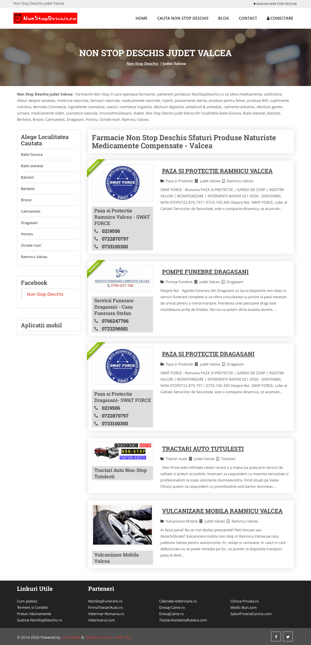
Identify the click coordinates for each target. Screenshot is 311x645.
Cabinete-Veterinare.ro (178, 601)
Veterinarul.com (101, 620)
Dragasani (29, 223)
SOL (128, 637)
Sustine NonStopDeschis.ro (39, 620)
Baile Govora (32, 154)
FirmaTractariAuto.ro (105, 607)
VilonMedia (70, 637)
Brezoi (26, 200)
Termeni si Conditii (32, 607)
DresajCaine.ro (171, 613)
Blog (223, 18)
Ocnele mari (31, 246)
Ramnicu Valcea (34, 257)
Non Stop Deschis (142, 63)
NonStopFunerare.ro (105, 601)
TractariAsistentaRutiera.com (183, 620)
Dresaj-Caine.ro (172, 607)
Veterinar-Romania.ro (106, 613)
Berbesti (28, 188)
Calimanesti (30, 211)
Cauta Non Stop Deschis (182, 18)
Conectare (280, 18)
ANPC (119, 637)
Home (141, 18)
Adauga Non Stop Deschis (275, 4)
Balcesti (27, 177)
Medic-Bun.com (243, 607)
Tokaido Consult (98, 637)
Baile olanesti (32, 166)
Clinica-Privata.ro (244, 601)
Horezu (27, 234)
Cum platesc (27, 601)
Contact (248, 18)
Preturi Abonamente (34, 613)
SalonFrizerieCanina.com (251, 613)
